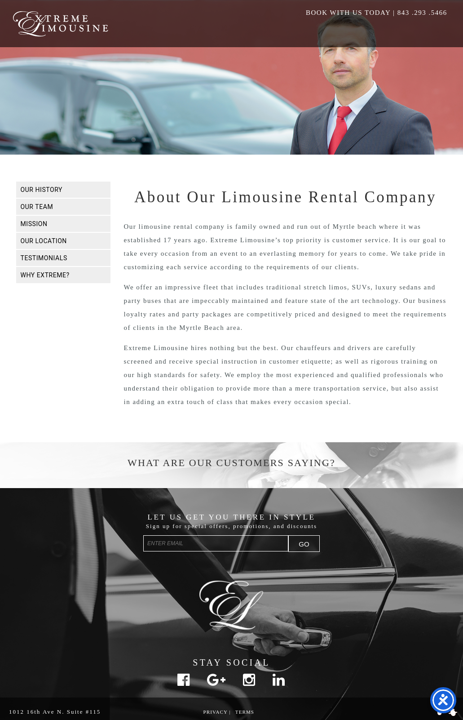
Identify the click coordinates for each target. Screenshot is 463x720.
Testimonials (44, 258)
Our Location (44, 240)
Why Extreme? (45, 275)
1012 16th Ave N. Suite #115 (55, 711)
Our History (42, 189)
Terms (244, 712)
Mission (34, 223)
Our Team (37, 206)
